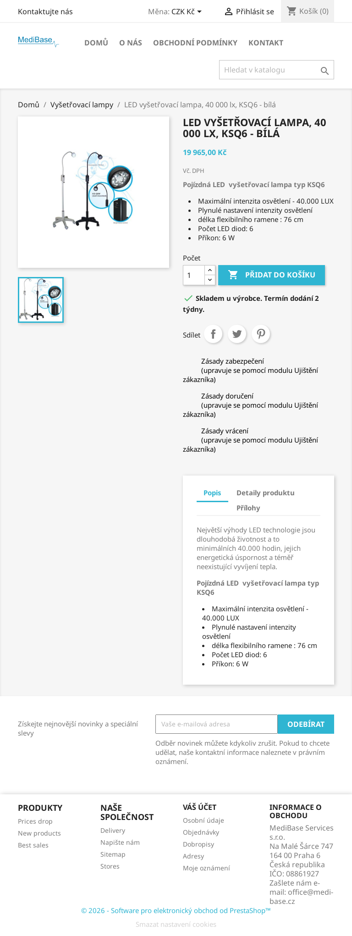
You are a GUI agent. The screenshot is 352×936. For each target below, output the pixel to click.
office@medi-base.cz (301, 896)
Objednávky (201, 832)
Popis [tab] (212, 492)
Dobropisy (198, 844)
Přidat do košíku (271, 275)
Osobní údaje (203, 820)
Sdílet (213, 334)
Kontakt (265, 43)
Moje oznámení (206, 868)
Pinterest (261, 334)
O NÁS (130, 43)
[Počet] (194, 275)
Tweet (237, 334)
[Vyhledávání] (276, 69)
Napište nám (120, 842)
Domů (96, 43)
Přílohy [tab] (248, 507)
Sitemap (113, 854)
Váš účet (199, 807)
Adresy (193, 856)
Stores (110, 866)
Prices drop (35, 821)
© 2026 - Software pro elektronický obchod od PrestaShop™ (176, 910)
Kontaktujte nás (45, 11)
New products (39, 833)
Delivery (112, 830)
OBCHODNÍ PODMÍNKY (195, 43)
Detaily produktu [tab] (265, 492)
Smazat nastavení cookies (176, 924)
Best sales (33, 845)
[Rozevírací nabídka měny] (188, 12)
